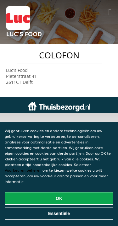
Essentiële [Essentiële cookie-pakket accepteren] (59, 213)
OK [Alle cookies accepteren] (59, 198)
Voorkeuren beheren (23, 170)
